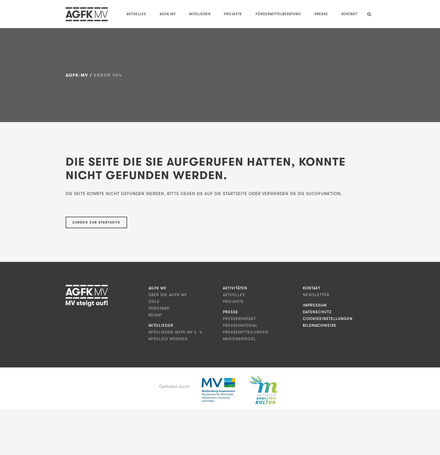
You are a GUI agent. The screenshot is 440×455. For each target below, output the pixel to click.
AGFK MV (157, 288)
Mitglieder (160, 325)
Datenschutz (317, 312)
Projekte (233, 301)
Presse (230, 312)
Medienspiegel (239, 339)
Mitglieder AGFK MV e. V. (175, 332)
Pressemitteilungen (245, 332)
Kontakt (311, 288)
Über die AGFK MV (167, 294)
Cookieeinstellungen (327, 318)
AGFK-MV (77, 75)
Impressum (315, 305)
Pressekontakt (239, 318)
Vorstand (159, 308)
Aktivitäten (235, 288)
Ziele (154, 301)
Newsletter (316, 294)
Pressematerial (240, 325)
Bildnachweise (319, 325)
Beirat (155, 315)
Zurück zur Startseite (96, 222)
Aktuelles (234, 294)
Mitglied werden (167, 339)
